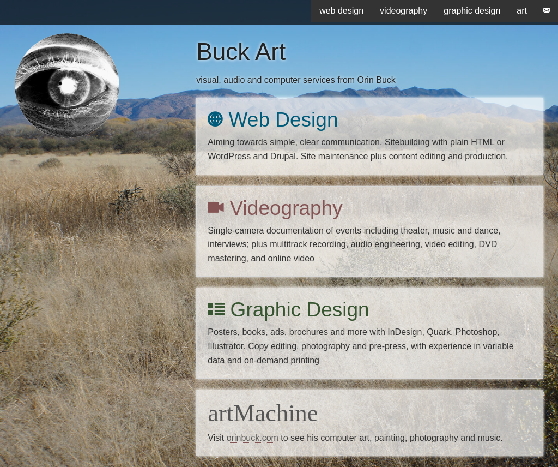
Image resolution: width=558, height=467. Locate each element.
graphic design (472, 10)
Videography (275, 208)
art (522, 10)
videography (403, 10)
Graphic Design (288, 309)
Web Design (273, 120)
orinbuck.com (252, 437)
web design (341, 10)
